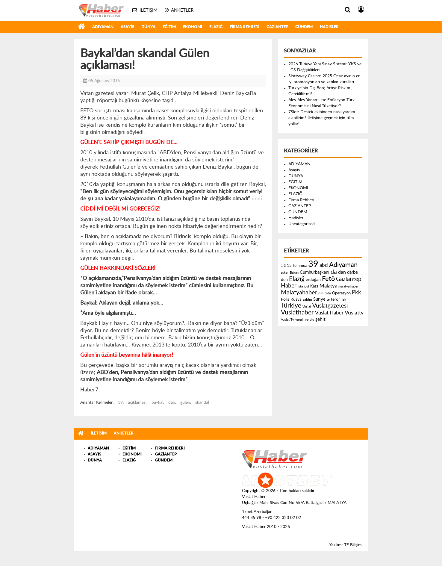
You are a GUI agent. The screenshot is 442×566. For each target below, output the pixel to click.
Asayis (127, 27)
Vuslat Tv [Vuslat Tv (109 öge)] (287, 319)
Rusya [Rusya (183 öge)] (296, 299)
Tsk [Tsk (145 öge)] (343, 299)
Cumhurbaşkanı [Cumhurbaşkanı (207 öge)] (314, 272)
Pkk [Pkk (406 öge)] (356, 293)
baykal (157, 402)
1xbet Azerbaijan (257, 512)
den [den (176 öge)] (284, 280)
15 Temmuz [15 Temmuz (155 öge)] (297, 266)
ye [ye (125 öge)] (306, 319)
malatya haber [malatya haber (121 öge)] (348, 286)
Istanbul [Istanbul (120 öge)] (303, 286)
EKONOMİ (192, 27)
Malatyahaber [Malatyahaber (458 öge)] (299, 293)
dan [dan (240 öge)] (342, 272)
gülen (185, 402)
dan (171, 402)
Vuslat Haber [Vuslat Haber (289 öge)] (329, 312)
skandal (202, 402)
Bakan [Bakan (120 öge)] (294, 272)
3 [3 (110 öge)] (285, 265)
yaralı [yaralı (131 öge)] (299, 319)
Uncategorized (301, 224)
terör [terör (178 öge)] (335, 299)
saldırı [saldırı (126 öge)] (307, 299)
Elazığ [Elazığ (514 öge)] (297, 279)
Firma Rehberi (244, 27)
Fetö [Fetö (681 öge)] (328, 279)
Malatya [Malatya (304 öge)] (328, 285)
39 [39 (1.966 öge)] (313, 264)
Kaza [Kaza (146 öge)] (314, 286)
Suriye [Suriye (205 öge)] (319, 299)
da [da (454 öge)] (334, 272)
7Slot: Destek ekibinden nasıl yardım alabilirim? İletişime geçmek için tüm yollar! (321, 118)
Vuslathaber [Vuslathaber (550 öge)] (297, 312)
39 (120, 402)
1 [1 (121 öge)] (282, 265)
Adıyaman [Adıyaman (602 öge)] (343, 265)
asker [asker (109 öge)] (285, 272)
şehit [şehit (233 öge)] (320, 319)
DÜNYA (148, 27)
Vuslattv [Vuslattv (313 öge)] (354, 312)
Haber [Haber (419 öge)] (288, 286)
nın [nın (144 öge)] (320, 293)
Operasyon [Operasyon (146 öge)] (341, 293)
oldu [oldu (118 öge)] (328, 293)
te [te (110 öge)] (328, 299)
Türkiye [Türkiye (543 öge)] (291, 305)
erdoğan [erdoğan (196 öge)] (313, 279)
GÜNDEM (304, 27)
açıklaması (137, 402)
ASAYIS (94, 454)
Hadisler (329, 27)
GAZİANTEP (277, 27)
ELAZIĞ (215, 27)
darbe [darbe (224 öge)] (352, 272)
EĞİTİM (169, 27)
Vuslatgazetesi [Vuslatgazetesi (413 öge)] (330, 306)
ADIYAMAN (102, 27)
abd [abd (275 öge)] (324, 265)
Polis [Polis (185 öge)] (285, 299)
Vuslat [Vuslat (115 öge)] (306, 306)
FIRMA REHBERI (170, 448)
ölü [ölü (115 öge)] (312, 319)
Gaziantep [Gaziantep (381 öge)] (348, 279)
